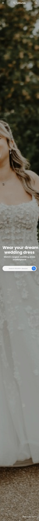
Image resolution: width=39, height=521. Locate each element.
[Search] (36, 3)
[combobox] (19, 268)
